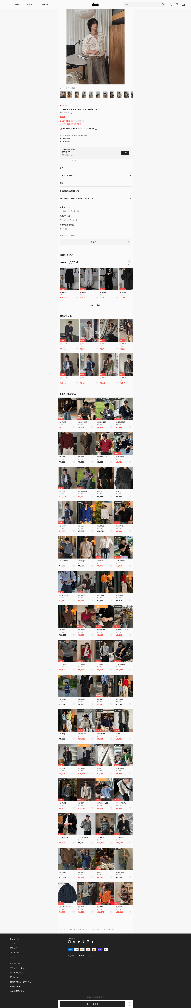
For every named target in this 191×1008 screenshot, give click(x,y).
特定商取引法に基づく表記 (20, 981)
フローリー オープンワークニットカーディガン (101, 929)
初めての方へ (15, 963)
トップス (63, 211)
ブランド (44, 4)
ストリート (73, 220)
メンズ (12, 943)
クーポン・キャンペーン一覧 (68, 160)
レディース (14, 939)
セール (17, 4)
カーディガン (75, 211)
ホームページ (63, 929)
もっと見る (95, 305)
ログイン (75, 135)
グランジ (63, 220)
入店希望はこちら (17, 990)
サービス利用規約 (17, 972)
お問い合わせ (64, 235)
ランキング (30, 4)
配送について (75, 235)
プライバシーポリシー (19, 968)
